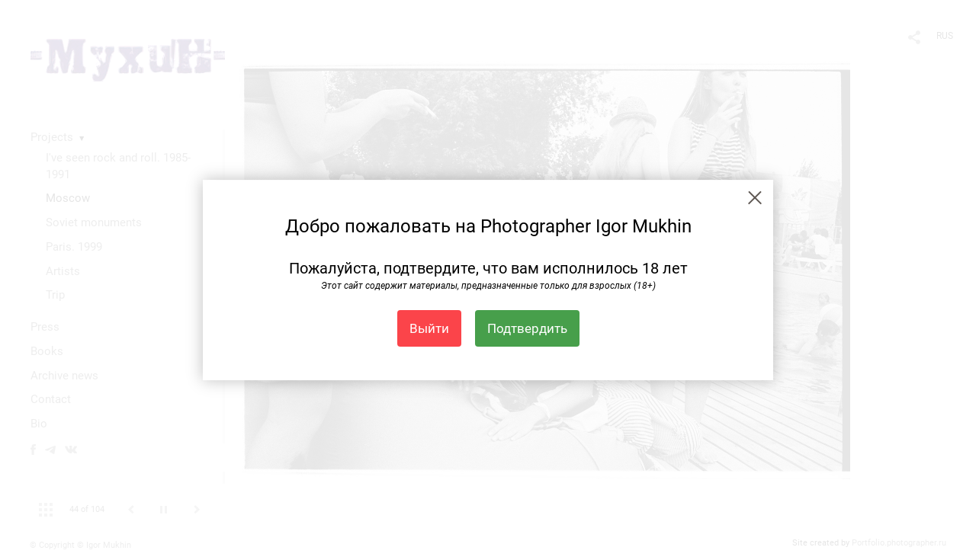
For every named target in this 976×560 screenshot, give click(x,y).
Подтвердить (527, 328)
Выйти (429, 328)
